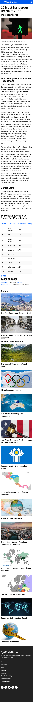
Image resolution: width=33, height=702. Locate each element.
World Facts (19, 282)
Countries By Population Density (14, 618)
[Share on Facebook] (5, 279)
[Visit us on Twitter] (9, 687)
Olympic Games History (11, 390)
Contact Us (4, 664)
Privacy (3, 667)
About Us (3, 673)
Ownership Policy (5, 681)
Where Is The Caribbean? (11, 518)
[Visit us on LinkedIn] (16, 687)
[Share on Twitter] (9, 279)
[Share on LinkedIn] (15, 279)
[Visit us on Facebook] (5, 687)
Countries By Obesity (10, 642)
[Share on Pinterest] (12, 279)
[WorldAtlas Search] (31, 2)
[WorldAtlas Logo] (11, 2)
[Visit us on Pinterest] (12, 687)
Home (2, 662)
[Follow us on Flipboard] (2, 687)
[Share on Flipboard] (2, 279)
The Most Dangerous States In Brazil (16, 313)
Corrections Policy (5, 678)
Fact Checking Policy (6, 676)
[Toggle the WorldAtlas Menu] (2, 2)
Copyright (3, 670)
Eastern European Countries (13, 594)
